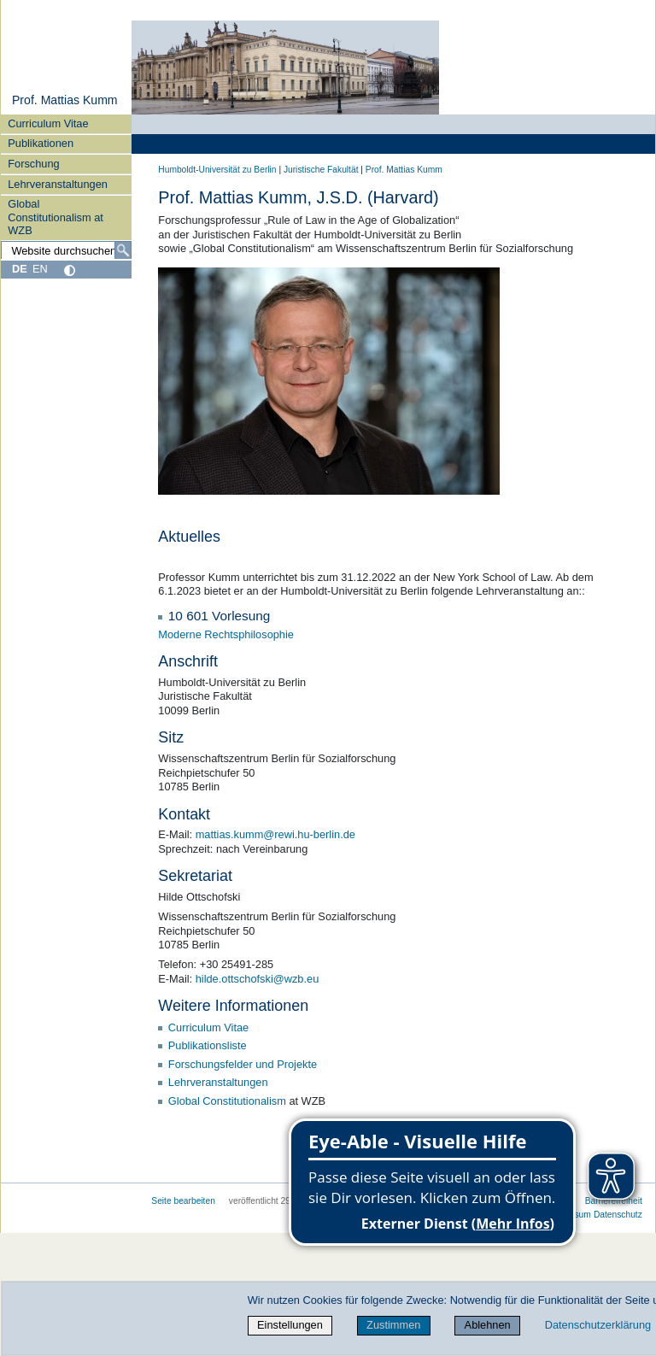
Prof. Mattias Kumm (65, 100)
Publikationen (40, 143)
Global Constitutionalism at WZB (55, 217)
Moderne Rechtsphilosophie (226, 634)
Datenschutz (618, 1214)
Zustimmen (393, 1324)
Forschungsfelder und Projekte (242, 1064)
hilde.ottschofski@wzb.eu (257, 978)
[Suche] (123, 250)
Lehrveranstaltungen (58, 184)
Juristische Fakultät (321, 169)
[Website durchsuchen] (66, 250)
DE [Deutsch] (19, 268)
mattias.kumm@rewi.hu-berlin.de (275, 834)
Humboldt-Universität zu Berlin (217, 169)
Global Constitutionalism (227, 1101)
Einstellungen (290, 1324)
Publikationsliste (207, 1045)
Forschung (33, 163)
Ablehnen (488, 1324)
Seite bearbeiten (183, 1201)
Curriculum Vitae (48, 123)
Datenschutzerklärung (598, 1324)
